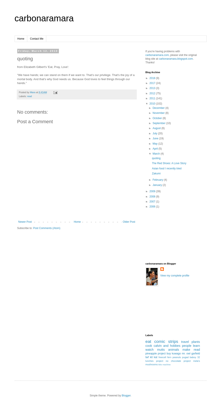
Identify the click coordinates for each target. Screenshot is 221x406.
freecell (162, 357)
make (186, 349)
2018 (152, 78)
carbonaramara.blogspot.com (176, 58)
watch (150, 349)
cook (149, 345)
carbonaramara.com (157, 55)
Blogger (126, 395)
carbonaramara (44, 18)
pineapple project (156, 353)
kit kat (153, 357)
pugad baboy (189, 357)
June (155, 138)
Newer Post (25, 221)
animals (173, 349)
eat (148, 341)
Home (20, 38)
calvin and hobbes (167, 345)
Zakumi (156, 173)
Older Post (129, 221)
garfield (195, 353)
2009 (152, 191)
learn (196, 345)
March (156, 153)
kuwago (176, 353)
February (158, 179)
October (157, 118)
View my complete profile (174, 275)
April (155, 148)
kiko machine (164, 364)
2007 (152, 201)
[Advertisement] (165, 238)
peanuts (177, 357)
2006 (152, 206)
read (29, 96)
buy (169, 353)
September (159, 123)
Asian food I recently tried (166, 168)
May (155, 143)
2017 (152, 83)
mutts (161, 349)
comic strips (166, 341)
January (157, 185)
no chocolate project (178, 361)
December (158, 108)
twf (147, 357)
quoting (156, 158)
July (155, 133)
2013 (152, 88)
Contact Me (36, 38)
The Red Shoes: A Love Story (169, 163)
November (158, 113)
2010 (152, 103)
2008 (152, 196)
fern (169, 357)
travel (185, 342)
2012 (152, 93)
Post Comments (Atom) (46, 228)
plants (196, 342)
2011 (152, 98)
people (186, 345)
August (156, 128)
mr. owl (186, 353)
